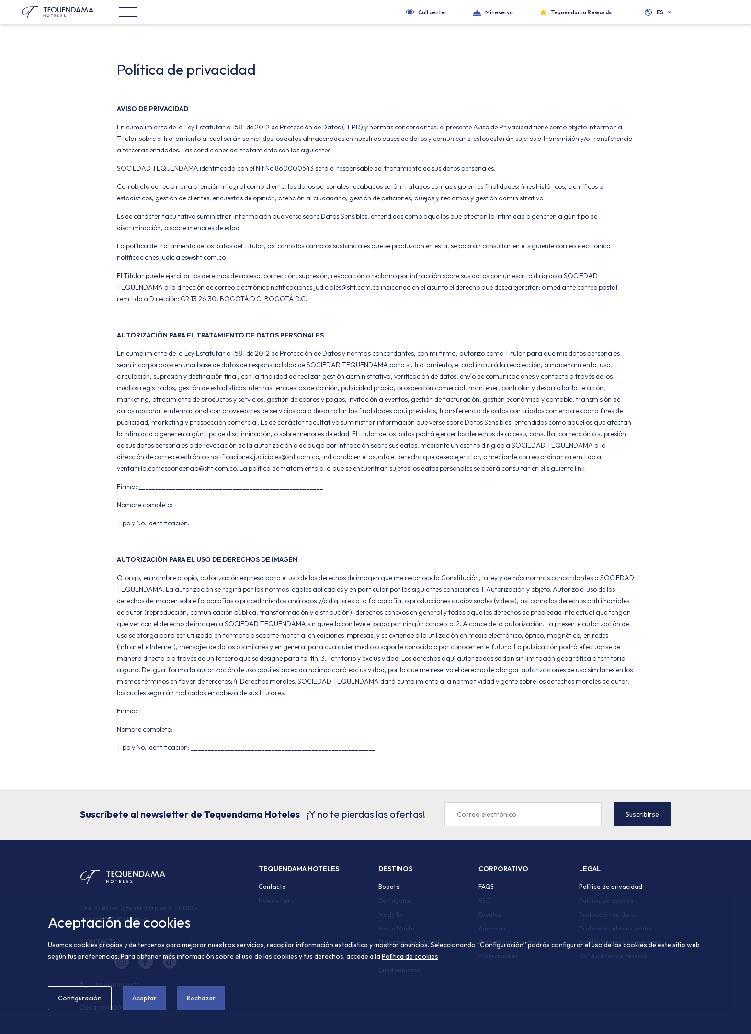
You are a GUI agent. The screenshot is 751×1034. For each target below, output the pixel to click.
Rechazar (201, 998)
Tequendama (581, 12)
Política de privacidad (610, 886)
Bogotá (389, 886)
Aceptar (144, 998)
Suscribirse (642, 814)
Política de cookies (410, 956)
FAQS (486, 886)
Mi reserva (499, 12)
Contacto (272, 886)
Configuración (80, 998)
